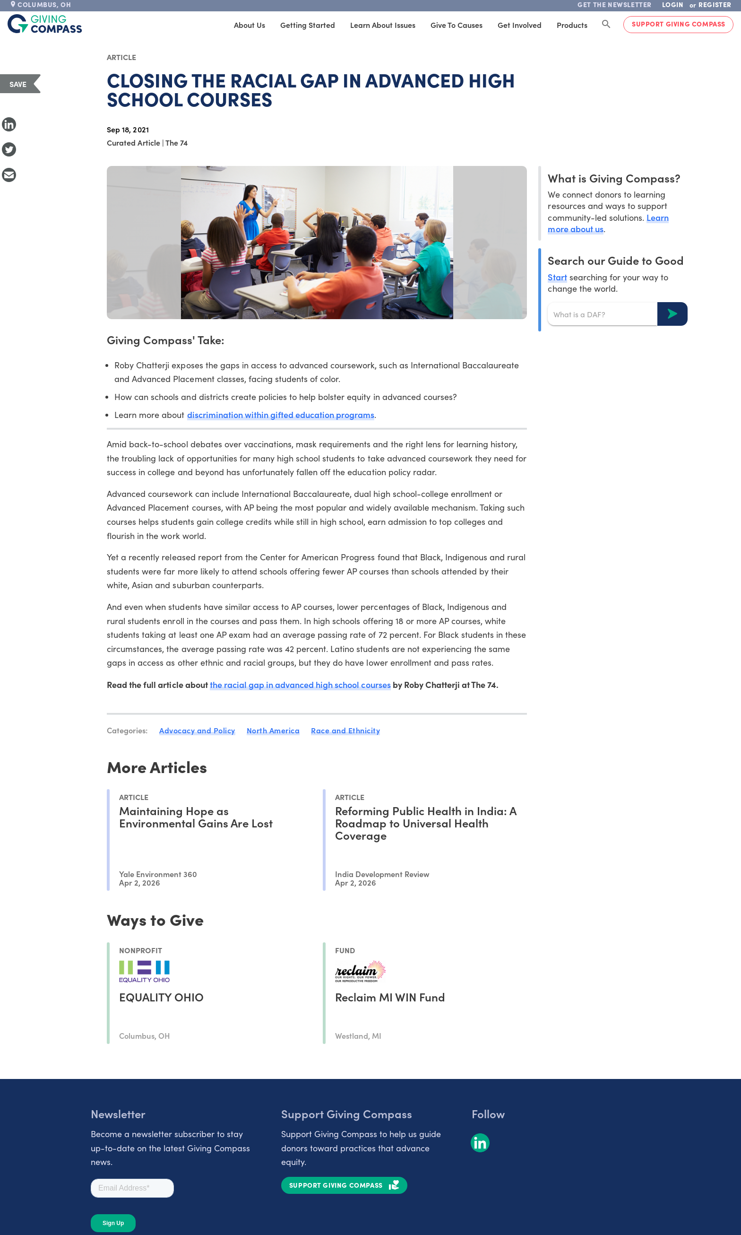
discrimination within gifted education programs (281, 414)
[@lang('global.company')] (45, 23)
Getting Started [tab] (307, 24)
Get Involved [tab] (520, 24)
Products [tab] (572, 24)
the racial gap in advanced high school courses (300, 684)
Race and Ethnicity (345, 730)
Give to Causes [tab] (457, 24)
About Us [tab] (249, 24)
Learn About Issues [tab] (382, 24)
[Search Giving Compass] (606, 24)
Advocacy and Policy (197, 730)
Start (557, 277)
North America (273, 730)
